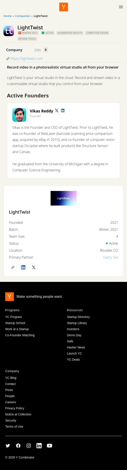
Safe (70, 341)
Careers (10, 402)
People (10, 396)
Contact (10, 384)
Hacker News (76, 347)
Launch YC (74, 353)
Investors (73, 329)
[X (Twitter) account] (34, 267)
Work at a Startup (17, 329)
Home (7, 16)
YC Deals (73, 359)
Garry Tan (110, 257)
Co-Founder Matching (20, 335)
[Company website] (13, 267)
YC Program (13, 317)
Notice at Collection (18, 414)
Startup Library (77, 323)
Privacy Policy (14, 408)
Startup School (15, 323)
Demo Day (74, 335)
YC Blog (10, 378)
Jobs (38, 49)
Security (10, 420)
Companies (22, 16)
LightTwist (19, 212)
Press (9, 390)
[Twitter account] (56, 110)
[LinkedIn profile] (62, 110)
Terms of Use (14, 426)
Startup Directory (78, 317)
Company (14, 49)
